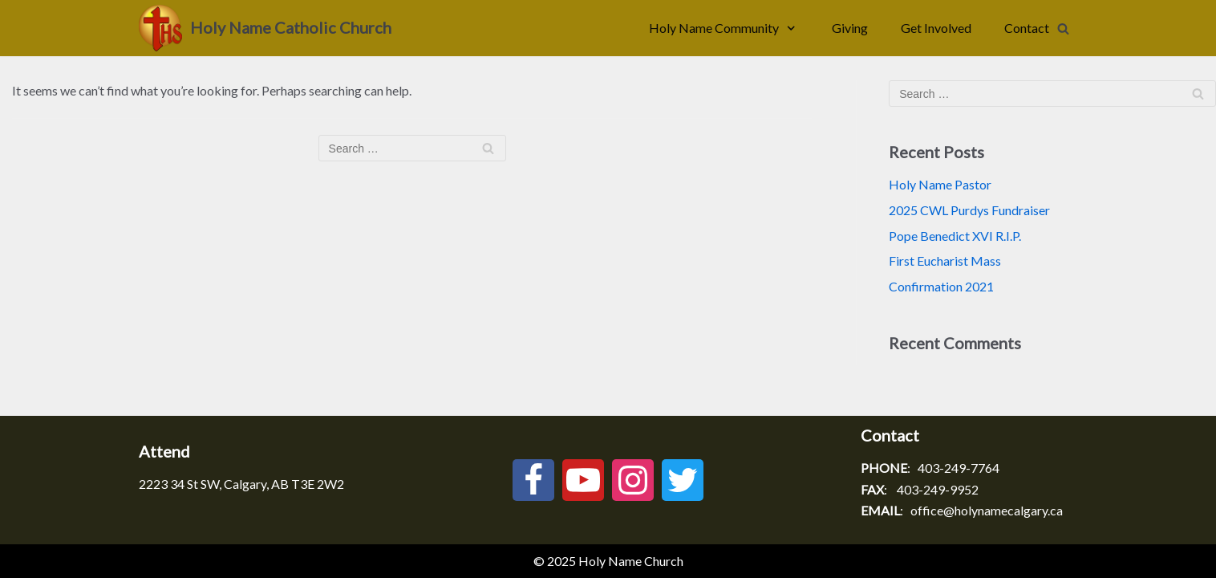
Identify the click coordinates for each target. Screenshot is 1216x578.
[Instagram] (633, 480)
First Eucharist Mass (945, 260)
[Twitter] (682, 480)
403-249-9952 (938, 489)
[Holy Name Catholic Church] (265, 28)
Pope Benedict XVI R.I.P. (955, 235)
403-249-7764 (958, 467)
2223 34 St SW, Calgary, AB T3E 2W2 (241, 483)
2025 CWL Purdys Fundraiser (969, 210)
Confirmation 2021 (941, 286)
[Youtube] (583, 480)
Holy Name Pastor (940, 184)
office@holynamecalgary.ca (986, 510)
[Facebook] (533, 480)
